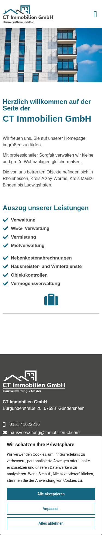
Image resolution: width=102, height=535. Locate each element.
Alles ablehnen (51, 523)
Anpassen (50, 508)
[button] (95, 14)
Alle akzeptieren (50, 494)
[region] (51, 485)
